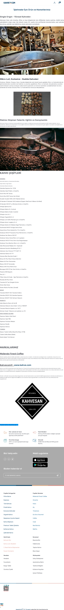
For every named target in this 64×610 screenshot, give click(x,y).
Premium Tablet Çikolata (11, 525)
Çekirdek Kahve (8, 533)
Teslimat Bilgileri (38, 566)
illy (34, 507)
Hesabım (6, 558)
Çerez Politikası (37, 573)
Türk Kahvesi (7, 503)
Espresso (6, 500)
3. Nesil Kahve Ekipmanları (11, 547)
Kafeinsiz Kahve (8, 529)
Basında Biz (36, 540)
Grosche (35, 500)
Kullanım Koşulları (38, 569)
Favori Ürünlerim (9, 551)
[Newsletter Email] (32, 475)
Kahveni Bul (7, 540)
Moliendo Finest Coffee (40, 496)
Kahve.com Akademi (10, 544)
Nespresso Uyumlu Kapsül (11, 518)
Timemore (36, 511)
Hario (34, 503)
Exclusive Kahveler (9, 511)
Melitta (35, 529)
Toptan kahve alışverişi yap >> (9, 425)
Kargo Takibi (7, 566)
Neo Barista (36, 525)
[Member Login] (54, 3)
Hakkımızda (36, 544)
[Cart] (59, 3)
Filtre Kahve (7, 496)
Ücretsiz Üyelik (8, 569)
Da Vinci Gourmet (38, 514)
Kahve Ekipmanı (8, 522)
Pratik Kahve (7, 507)
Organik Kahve (8, 514)
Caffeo (35, 518)
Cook (34, 522)
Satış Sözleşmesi (38, 558)
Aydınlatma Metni (38, 562)
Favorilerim (7, 562)
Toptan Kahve (37, 547)
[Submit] (57, 475)
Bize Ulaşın (36, 551)
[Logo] (9, 2)
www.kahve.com (22, 365)
